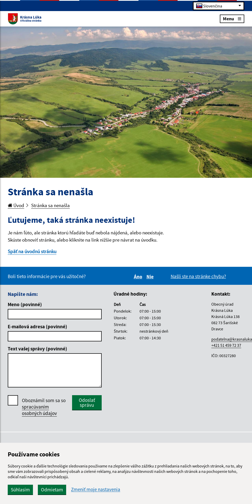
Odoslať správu (87, 402)
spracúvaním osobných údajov (39, 410)
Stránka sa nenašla (50, 205)
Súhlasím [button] (20, 490)
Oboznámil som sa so (44, 407)
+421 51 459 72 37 (226, 345)
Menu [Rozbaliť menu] (232, 18)
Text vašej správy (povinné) (37, 349)
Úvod (16, 205)
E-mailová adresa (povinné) (37, 326)
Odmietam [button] (52, 490)
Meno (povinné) (25, 304)
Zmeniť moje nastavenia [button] (95, 489)
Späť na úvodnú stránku (32, 251)
